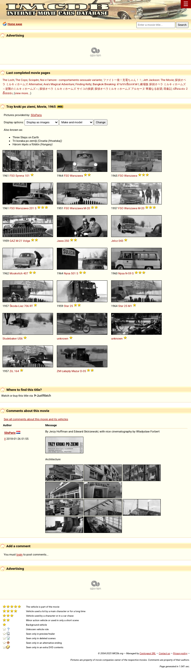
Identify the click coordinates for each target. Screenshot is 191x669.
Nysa (67, 273)
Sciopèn (34, 80)
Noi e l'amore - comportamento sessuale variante (71, 80)
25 (71, 306)
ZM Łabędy (64, 371)
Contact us (164, 653)
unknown (62, 338)
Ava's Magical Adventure (59, 84)
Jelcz (114, 241)
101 (27, 175)
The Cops (22, 80)
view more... (22, 93)
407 (25, 273)
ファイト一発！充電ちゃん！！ (122, 80)
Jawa (60, 241)
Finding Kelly (84, 84)
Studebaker (10, 338)
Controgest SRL (147, 653)
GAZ (12, 241)
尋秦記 (167, 88)
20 (88, 208)
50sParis (36, 115)
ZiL (12, 371)
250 (66, 241)
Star (66, 306)
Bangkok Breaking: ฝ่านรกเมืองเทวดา (116, 84)
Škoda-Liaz (16, 306)
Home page (15, 24)
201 (31, 208)
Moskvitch (16, 273)
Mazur (76, 371)
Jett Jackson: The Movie (158, 80)
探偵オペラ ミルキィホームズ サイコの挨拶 (66, 88)
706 (26, 306)
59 (129, 273)
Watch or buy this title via (26, 395)
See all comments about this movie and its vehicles (36, 419)
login (20, 554)
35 (84, 371)
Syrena (20, 175)
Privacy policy (180, 653)
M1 (130, 306)
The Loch (8, 80)
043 (120, 241)
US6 (20, 338)
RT (31, 306)
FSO (12, 175)
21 (20, 241)
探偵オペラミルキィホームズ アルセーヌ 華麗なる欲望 (128, 88)
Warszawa (76, 175)
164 (16, 371)
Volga (26, 241)
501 (73, 273)
